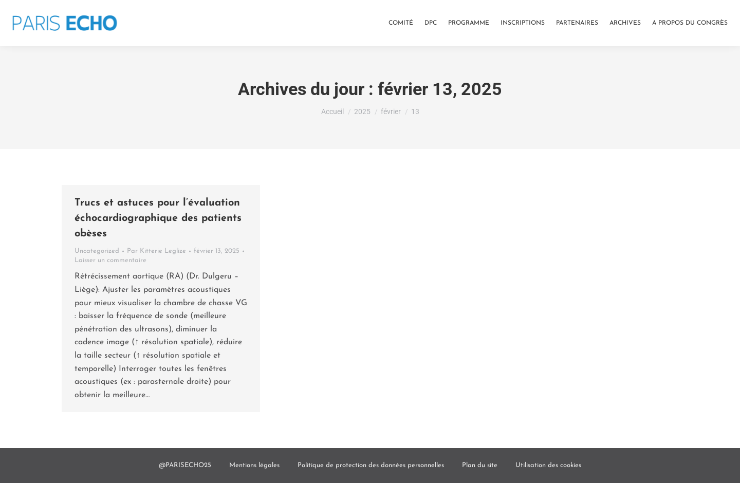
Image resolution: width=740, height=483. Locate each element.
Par (156, 251)
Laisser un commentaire (110, 260)
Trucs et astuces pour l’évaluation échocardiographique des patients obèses (158, 218)
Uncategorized (97, 251)
